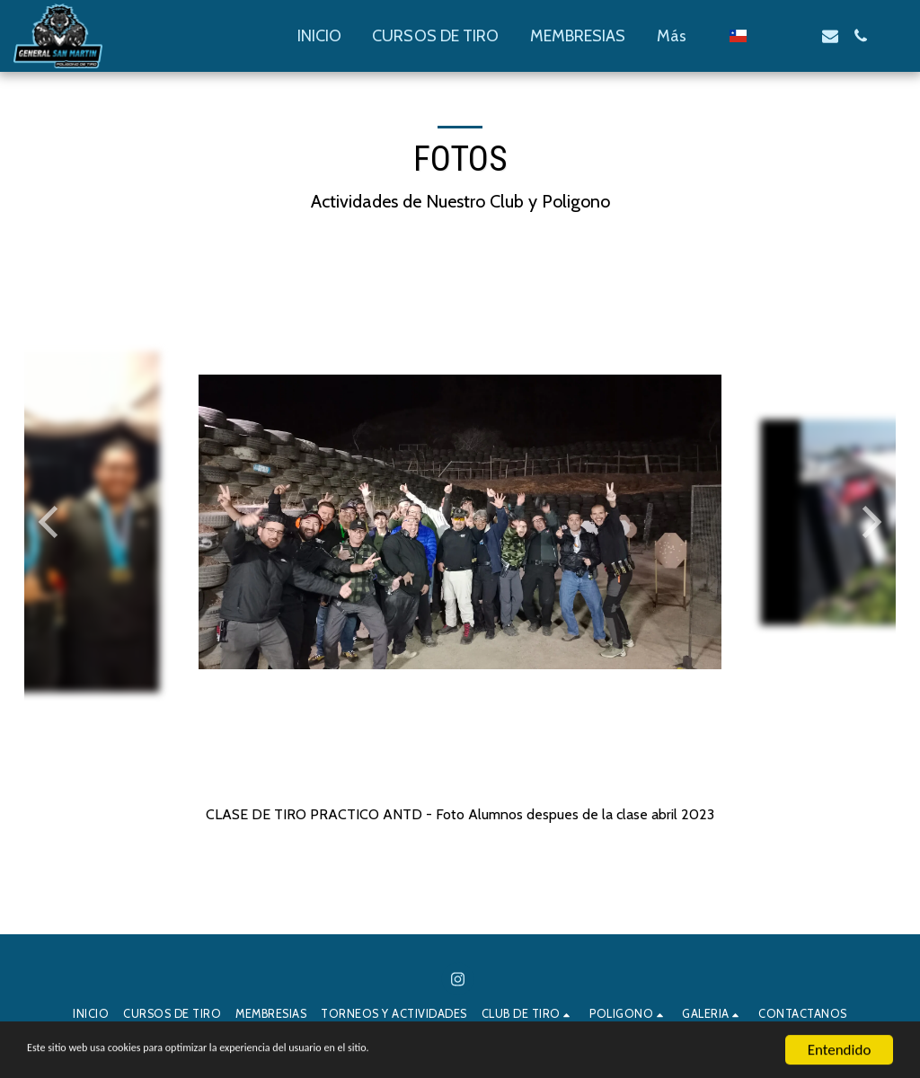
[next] (869, 522)
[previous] (51, 522)
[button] (769, 36)
